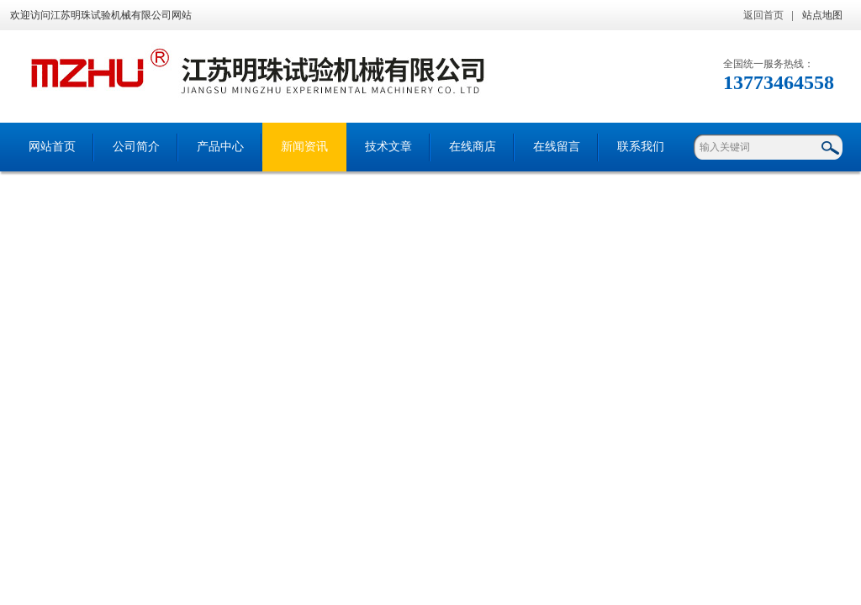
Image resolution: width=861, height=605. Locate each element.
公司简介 (136, 146)
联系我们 (640, 146)
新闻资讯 (304, 146)
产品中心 (220, 146)
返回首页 (763, 15)
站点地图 (822, 15)
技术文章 (388, 146)
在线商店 (472, 146)
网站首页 (52, 146)
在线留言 (556, 146)
